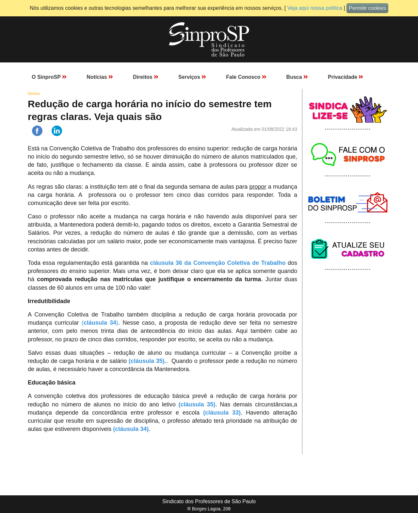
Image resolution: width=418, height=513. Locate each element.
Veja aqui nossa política (314, 8)
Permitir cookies (367, 8)
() (100, 322)
